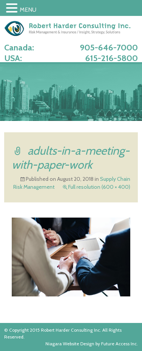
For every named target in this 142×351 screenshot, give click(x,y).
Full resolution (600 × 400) (99, 186)
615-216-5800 (111, 58)
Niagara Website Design (69, 343)
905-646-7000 (109, 47)
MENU (28, 9)
